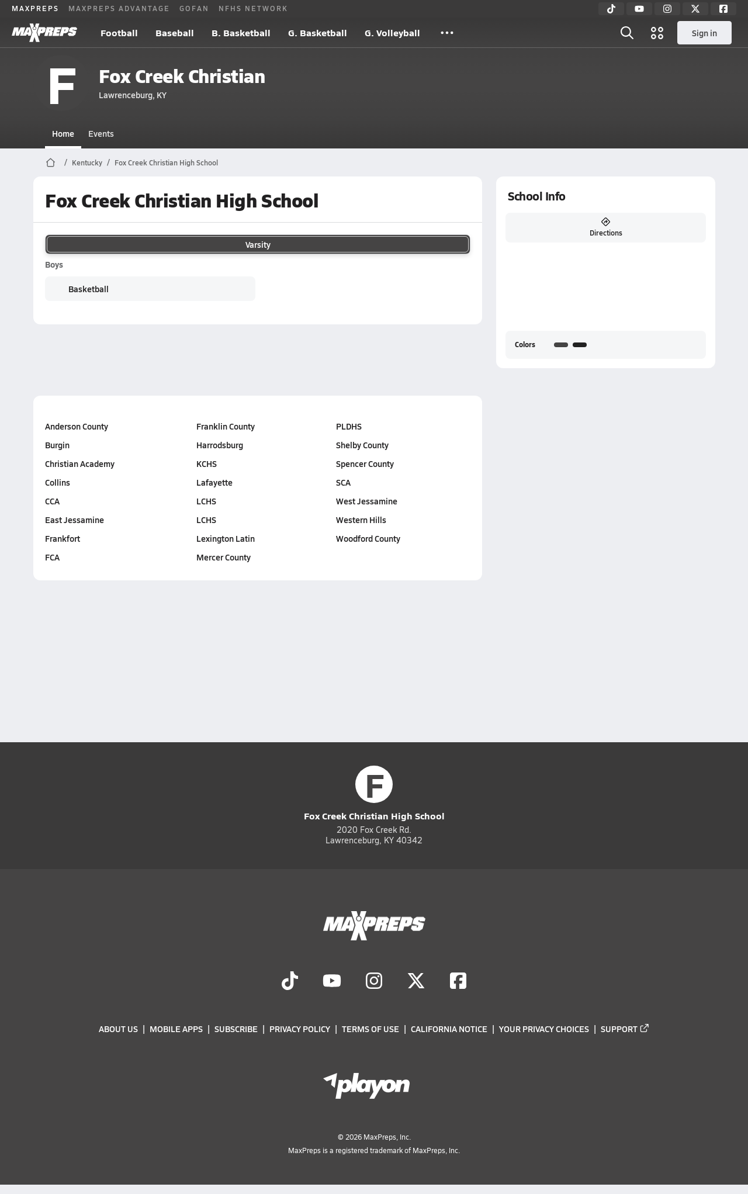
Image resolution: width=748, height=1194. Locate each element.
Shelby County (362, 445)
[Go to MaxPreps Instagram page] (374, 981)
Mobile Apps (176, 1029)
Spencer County (365, 463)
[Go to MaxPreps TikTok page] (289, 981)
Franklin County (225, 426)
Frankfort (62, 538)
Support (625, 1029)
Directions (605, 227)
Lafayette (214, 482)
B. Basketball (241, 32)
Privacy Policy (299, 1029)
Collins (57, 482)
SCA (343, 482)
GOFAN (194, 8)
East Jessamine (74, 519)
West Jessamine (366, 501)
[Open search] (627, 33)
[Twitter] (695, 8)
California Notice (449, 1029)
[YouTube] (639, 8)
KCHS (206, 463)
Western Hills (361, 519)
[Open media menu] (657, 33)
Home (63, 133)
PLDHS (349, 426)
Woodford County (368, 538)
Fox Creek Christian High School (166, 162)
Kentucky (87, 162)
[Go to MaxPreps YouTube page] (332, 981)
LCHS (206, 501)
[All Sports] (447, 33)
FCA (52, 557)
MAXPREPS (35, 8)
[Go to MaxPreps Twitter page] (416, 981)
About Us (118, 1029)
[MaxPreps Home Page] (50, 162)
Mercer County (223, 557)
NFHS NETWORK (253, 8)
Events (101, 133)
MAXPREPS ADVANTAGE (119, 8)
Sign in (704, 33)
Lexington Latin (225, 538)
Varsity (258, 244)
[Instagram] (667, 8)
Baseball (174, 32)
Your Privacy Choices (544, 1029)
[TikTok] (611, 8)
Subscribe (236, 1029)
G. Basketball (317, 32)
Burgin (57, 445)
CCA (52, 501)
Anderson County (76, 426)
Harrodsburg (219, 445)
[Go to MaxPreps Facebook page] (458, 981)
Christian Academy (80, 463)
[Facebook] (723, 8)
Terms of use (370, 1029)
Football (119, 32)
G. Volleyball (392, 32)
